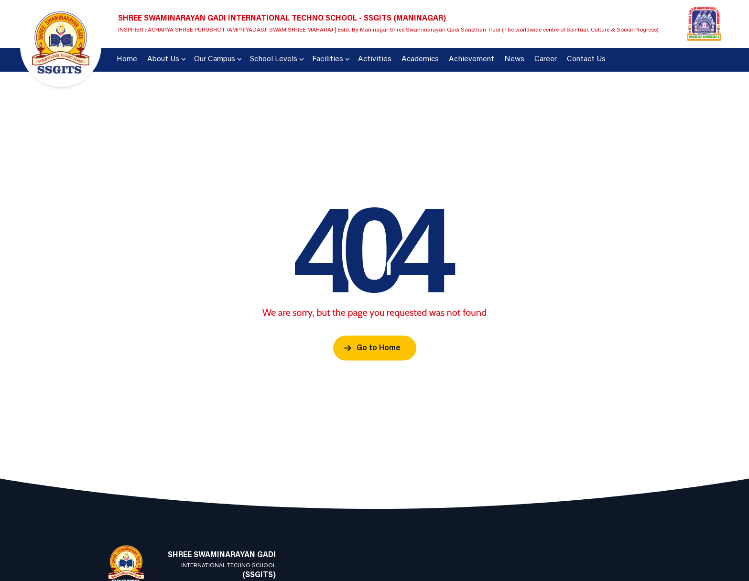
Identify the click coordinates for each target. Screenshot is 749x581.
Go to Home (379, 348)
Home (127, 59)
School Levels (273, 59)
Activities (374, 59)
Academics (420, 59)
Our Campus (214, 59)
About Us (163, 59)
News (514, 59)
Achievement (471, 59)
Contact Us (586, 59)
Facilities (327, 59)
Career (545, 59)
